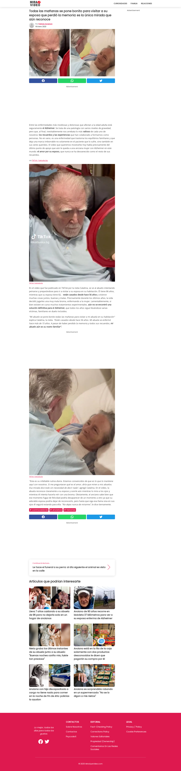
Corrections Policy (99, 731)
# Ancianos (56, 509)
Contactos (71, 731)
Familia (134, 3)
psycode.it (71, 736)
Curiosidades (120, 3)
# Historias (69, 509)
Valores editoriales (100, 736)
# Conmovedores (39, 509)
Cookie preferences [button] (136, 731)
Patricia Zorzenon (45, 24)
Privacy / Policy (134, 726)
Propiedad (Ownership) (102, 741)
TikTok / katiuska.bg (40, 160)
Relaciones (146, 3)
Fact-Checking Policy (101, 726)
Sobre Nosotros (74, 726)
